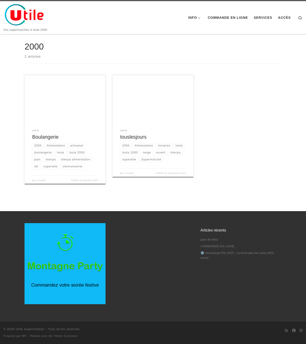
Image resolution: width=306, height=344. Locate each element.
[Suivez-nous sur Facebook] (294, 330)
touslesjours (133, 137)
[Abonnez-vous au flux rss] (286, 330)
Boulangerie (45, 137)
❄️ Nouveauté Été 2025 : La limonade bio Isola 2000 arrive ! (237, 255)
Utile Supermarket (30, 329)
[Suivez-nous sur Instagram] (301, 330)
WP (24, 336)
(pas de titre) (209, 239)
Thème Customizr (66, 336)
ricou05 (41, 180)
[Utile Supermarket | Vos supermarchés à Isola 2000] (24, 14)
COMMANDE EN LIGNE (217, 246)
